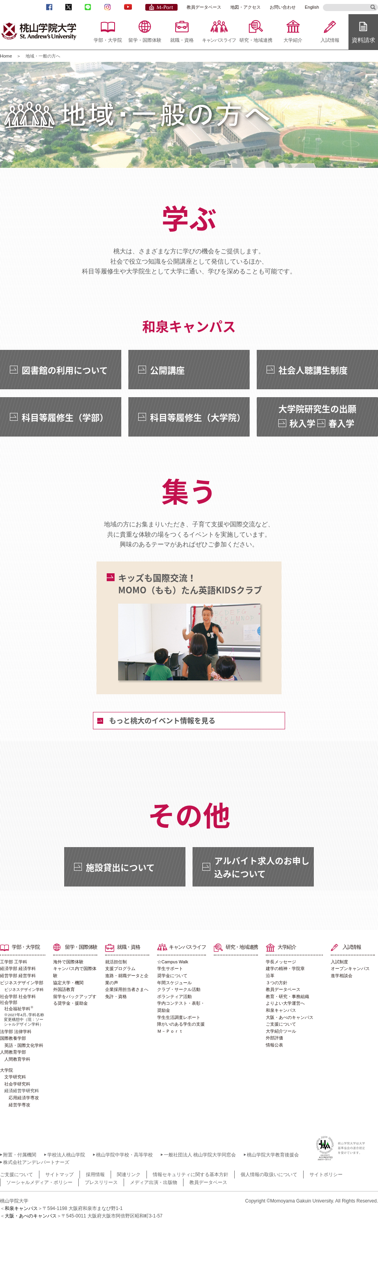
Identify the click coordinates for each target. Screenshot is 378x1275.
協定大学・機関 (68, 982)
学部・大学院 (108, 40)
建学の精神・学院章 (285, 968)
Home (6, 56)
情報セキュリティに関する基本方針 (190, 1174)
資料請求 (363, 40)
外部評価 (274, 1037)
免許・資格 (116, 996)
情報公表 (274, 1045)
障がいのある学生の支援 (181, 1024)
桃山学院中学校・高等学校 (124, 1155)
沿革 (270, 975)
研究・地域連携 (255, 40)
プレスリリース (101, 1182)
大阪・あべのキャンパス (289, 1017)
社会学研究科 (17, 1084)
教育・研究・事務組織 (287, 996)
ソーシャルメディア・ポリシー (39, 1182)
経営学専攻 (19, 1104)
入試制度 (339, 961)
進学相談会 (341, 975)
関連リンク (129, 1174)
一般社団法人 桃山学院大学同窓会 (200, 1155)
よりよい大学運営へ (285, 1003)
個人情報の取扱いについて (269, 1174)
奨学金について (172, 975)
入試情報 (330, 40)
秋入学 (302, 422)
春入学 (341, 422)
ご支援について (281, 1024)
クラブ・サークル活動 (178, 989)
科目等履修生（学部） (65, 417)
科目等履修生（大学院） (197, 417)
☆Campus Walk (172, 961)
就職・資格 (182, 40)
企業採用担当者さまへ (126, 989)
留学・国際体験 (144, 40)
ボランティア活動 (174, 996)
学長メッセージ (281, 961)
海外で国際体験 (68, 961)
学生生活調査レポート (178, 1017)
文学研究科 (15, 1076)
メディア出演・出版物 (153, 1182)
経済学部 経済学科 (18, 968)
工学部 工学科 (13, 961)
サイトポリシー (326, 1174)
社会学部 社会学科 (18, 996)
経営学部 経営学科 (18, 975)
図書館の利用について (65, 369)
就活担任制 (116, 961)
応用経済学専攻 (24, 1097)
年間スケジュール (174, 982)
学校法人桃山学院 (66, 1155)
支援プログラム (120, 968)
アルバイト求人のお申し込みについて (261, 867)
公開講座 (167, 369)
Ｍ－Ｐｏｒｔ (170, 1031)
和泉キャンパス (281, 1010)
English (312, 7)
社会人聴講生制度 (313, 369)
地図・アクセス (245, 7)
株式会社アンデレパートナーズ (36, 1162)
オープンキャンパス (350, 968)
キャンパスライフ (219, 40)
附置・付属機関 (19, 1155)
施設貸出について (120, 867)
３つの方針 (276, 982)
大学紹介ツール (281, 1031)
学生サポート (170, 968)
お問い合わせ (283, 7)
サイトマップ (59, 1174)
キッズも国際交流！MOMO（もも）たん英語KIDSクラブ (190, 626)
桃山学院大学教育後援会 (273, 1155)
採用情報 (95, 1174)
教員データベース (204, 7)
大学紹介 (293, 40)
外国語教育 (64, 989)
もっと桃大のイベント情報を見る (162, 720)
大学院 (6, 1070)
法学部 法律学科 (16, 1031)
